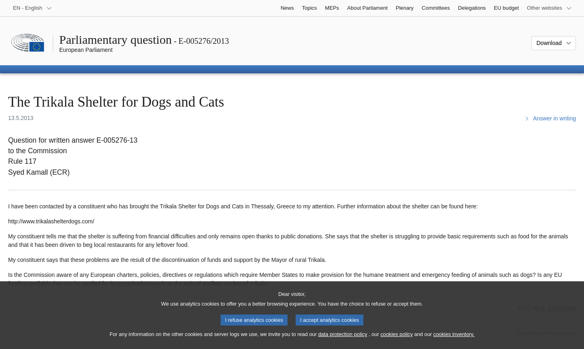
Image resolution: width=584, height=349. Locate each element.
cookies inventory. (453, 341)
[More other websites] (549, 8)
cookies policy (396, 341)
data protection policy (342, 341)
